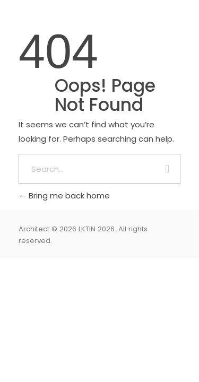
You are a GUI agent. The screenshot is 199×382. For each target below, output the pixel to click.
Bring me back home (64, 195)
